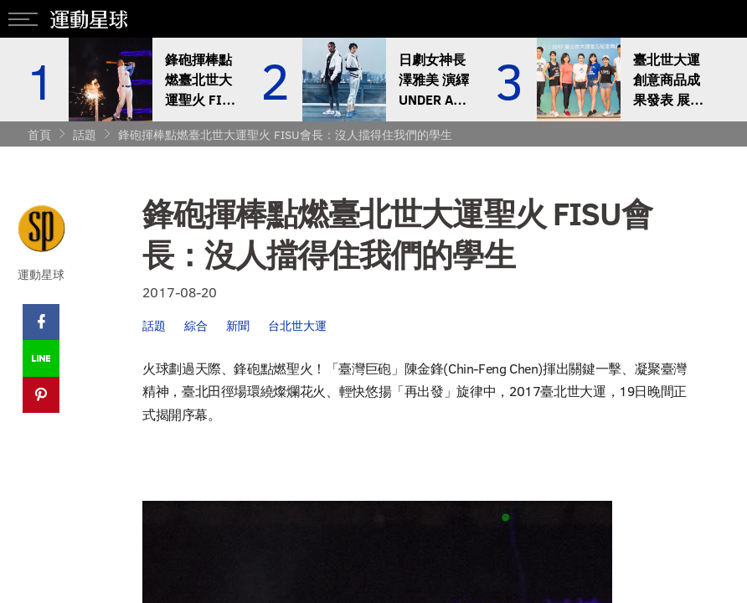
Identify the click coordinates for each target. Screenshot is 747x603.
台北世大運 (297, 325)
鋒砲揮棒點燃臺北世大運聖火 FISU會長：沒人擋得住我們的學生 (285, 134)
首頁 (39, 134)
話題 (84, 134)
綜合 (196, 325)
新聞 (238, 325)
